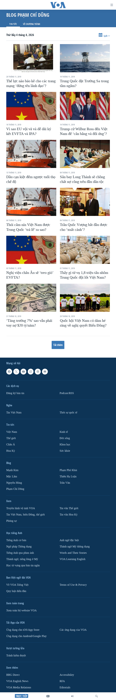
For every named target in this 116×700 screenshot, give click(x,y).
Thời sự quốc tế (68, 412)
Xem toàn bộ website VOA (21, 610)
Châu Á (10, 444)
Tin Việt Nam (13, 412)
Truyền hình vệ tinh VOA (20, 508)
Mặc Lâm (11, 476)
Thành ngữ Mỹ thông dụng (75, 546)
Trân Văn (65, 483)
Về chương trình (31, 24)
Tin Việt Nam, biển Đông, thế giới (25, 515)
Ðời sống (65, 438)
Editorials (65, 687)
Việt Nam (11, 432)
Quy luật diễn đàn (16, 591)
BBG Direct (13, 675)
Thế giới (11, 438)
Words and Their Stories (73, 553)
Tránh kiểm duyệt (16, 655)
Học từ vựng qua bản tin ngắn (23, 565)
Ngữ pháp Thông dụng (19, 546)
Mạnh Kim (12, 470)
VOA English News (17, 681)
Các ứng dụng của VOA (73, 630)
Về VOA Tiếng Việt (17, 585)
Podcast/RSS (67, 393)
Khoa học (65, 444)
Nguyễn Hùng (14, 483)
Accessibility (67, 675)
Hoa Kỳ (10, 451)
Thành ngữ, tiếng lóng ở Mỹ (22, 559)
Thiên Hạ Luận (68, 476)
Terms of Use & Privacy (73, 585)
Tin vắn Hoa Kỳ (69, 515)
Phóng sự (11, 521)
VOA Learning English (72, 559)
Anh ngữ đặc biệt (69, 540)
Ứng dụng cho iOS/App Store (22, 630)
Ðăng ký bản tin (15, 393)
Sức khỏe (65, 451)
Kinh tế (64, 432)
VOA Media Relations (18, 687)
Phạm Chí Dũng (15, 489)
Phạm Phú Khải (68, 470)
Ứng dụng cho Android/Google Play (26, 636)
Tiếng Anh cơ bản (16, 540)
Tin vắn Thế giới (69, 508)
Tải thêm (58, 345)
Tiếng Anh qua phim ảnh (20, 553)
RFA (62, 681)
